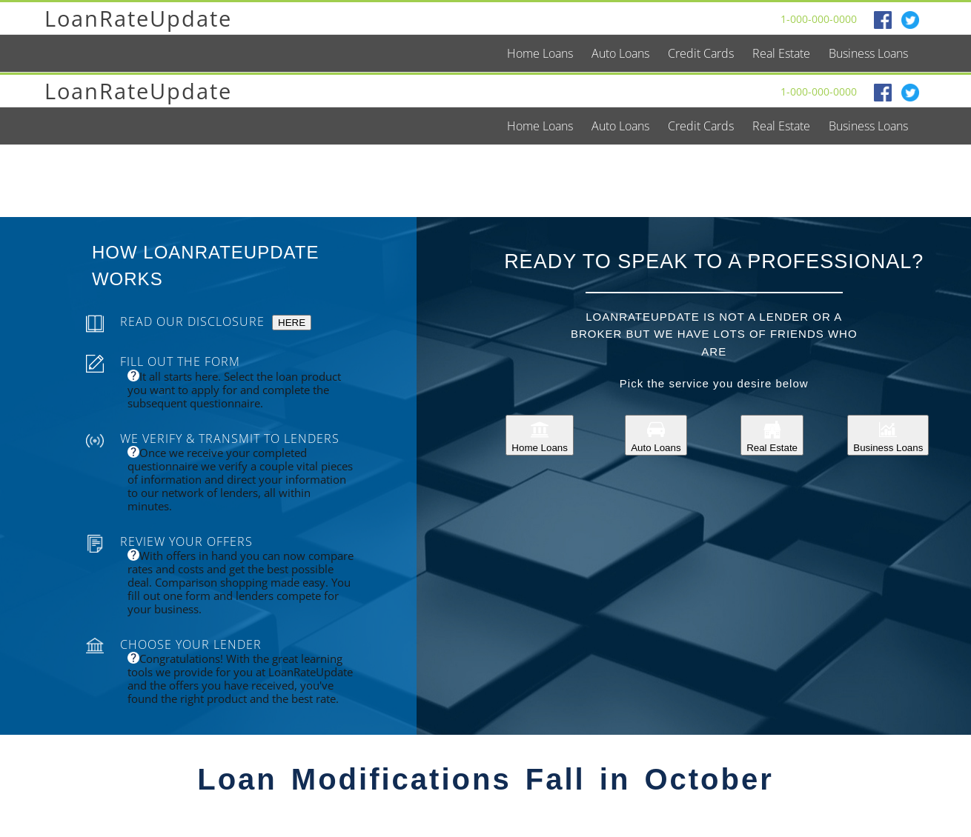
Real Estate (772, 435)
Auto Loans (655, 435)
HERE (291, 322)
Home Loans (539, 435)
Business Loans (888, 435)
